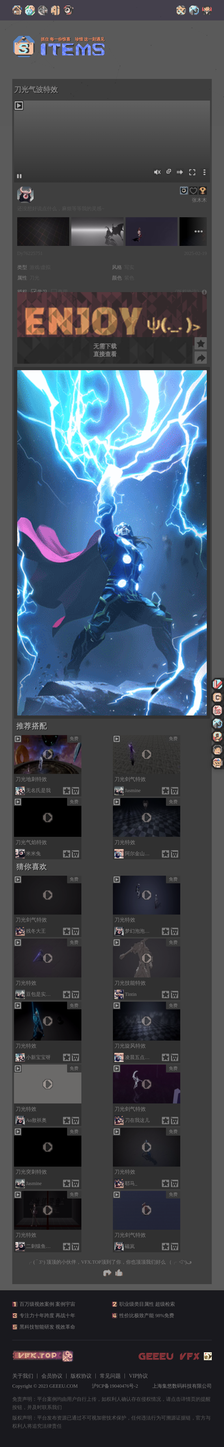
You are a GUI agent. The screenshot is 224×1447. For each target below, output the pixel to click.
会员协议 (51, 1376)
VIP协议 (138, 1376)
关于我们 (22, 1376)
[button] (110, 711)
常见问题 (110, 1376)
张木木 (199, 200)
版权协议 (81, 1376)
